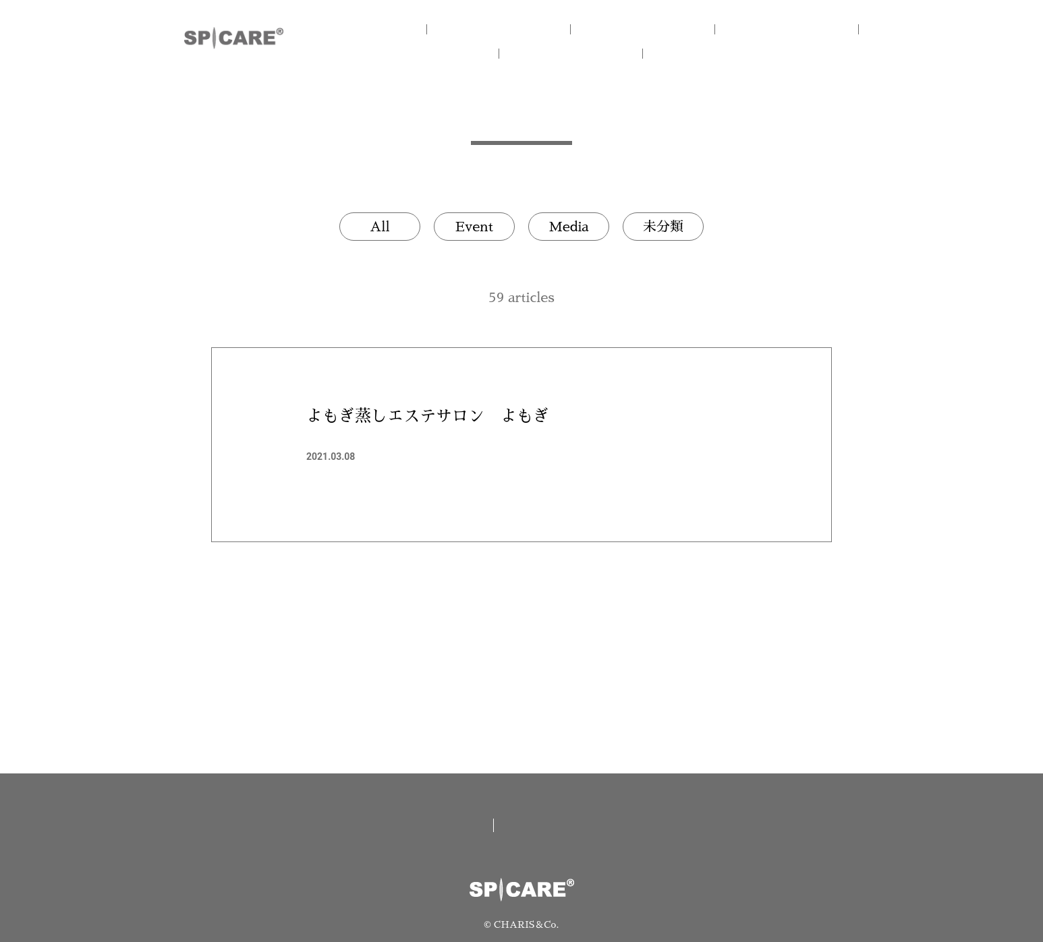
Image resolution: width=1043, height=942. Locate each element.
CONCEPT (521, 29)
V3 (792, 29)
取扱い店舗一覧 (425, 825)
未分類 (663, 226)
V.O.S (454, 53)
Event (474, 226)
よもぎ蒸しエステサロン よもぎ (427, 416)
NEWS (589, 53)
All (380, 226)
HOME (386, 29)
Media (568, 226)
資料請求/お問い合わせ (590, 825)
